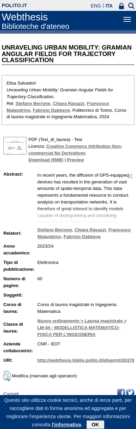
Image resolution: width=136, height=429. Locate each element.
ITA (109, 5)
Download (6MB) (45, 159)
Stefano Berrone (33, 103)
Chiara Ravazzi (68, 103)
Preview (75, 159)
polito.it (14, 5)
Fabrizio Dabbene (51, 110)
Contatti (11, 393)
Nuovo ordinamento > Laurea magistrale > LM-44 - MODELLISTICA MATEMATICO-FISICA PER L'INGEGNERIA (82, 327)
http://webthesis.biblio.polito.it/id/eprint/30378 (85, 360)
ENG (96, 5)
